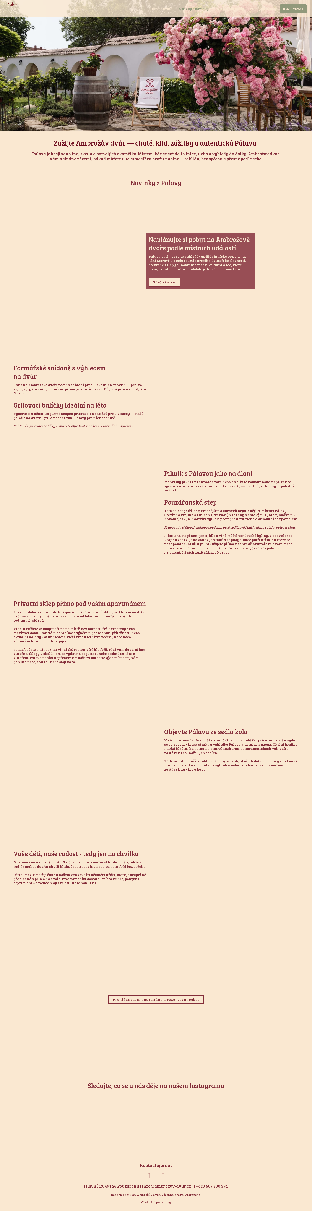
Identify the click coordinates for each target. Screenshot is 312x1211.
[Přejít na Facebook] (149, 1178)
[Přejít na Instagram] (163, 1178)
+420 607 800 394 (212, 1188)
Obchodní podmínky (156, 1205)
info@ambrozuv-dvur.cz (166, 1188)
